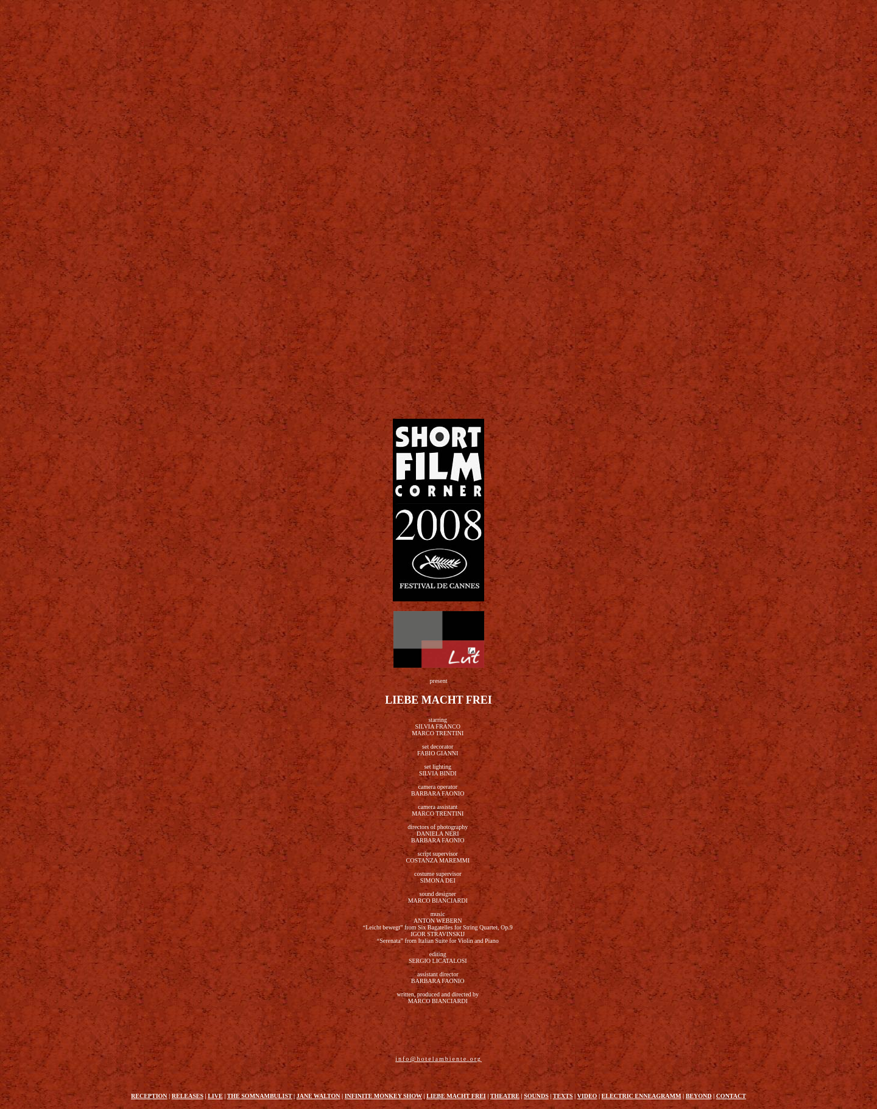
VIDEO (587, 1096)
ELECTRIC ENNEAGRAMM (642, 1096)
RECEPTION (149, 1096)
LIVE (215, 1096)
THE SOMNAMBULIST (259, 1096)
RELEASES (187, 1096)
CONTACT (731, 1096)
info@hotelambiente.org (438, 1058)
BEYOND (699, 1096)
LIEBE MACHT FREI (456, 1096)
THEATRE (505, 1096)
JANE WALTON (318, 1096)
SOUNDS (536, 1096)
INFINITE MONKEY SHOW (383, 1096)
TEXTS (563, 1096)
